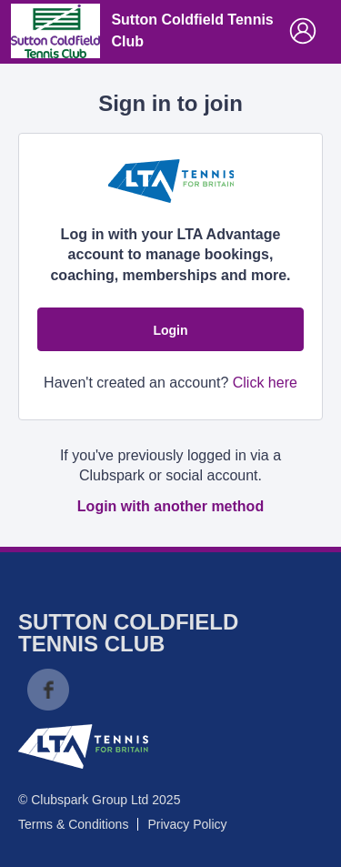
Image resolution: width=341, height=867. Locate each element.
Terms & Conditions (73, 824)
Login (170, 330)
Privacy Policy (186, 824)
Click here (265, 382)
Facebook (48, 690)
